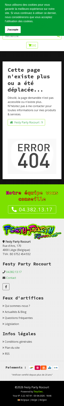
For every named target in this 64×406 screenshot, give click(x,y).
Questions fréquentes (19, 318)
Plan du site (12, 348)
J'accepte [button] (12, 29)
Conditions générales (18, 342)
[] (32, 45)
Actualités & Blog (15, 312)
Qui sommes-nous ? (17, 306)
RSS (7, 354)
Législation (12, 324)
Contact (11, 278)
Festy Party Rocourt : (26, 122)
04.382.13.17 (32, 209)
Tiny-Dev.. (38, 391)
